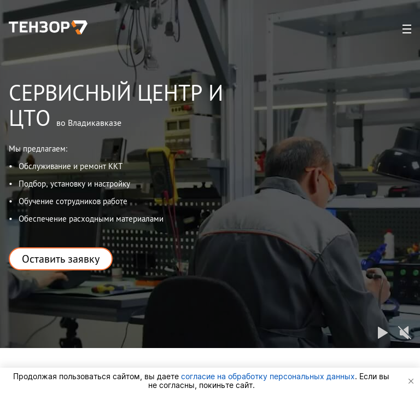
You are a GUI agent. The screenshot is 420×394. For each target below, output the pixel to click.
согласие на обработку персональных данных (268, 376)
